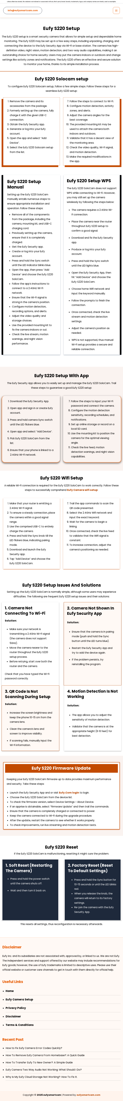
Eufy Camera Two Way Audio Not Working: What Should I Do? (44, 1070)
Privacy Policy (16, 1008)
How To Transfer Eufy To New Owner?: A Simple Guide (39, 1062)
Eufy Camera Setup (19, 999)
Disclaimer (13, 1016)
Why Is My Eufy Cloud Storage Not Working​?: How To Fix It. (41, 1077)
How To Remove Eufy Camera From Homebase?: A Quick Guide (45, 1055)
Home (10, 991)
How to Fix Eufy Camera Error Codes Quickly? (34, 1048)
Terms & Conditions (20, 1025)
